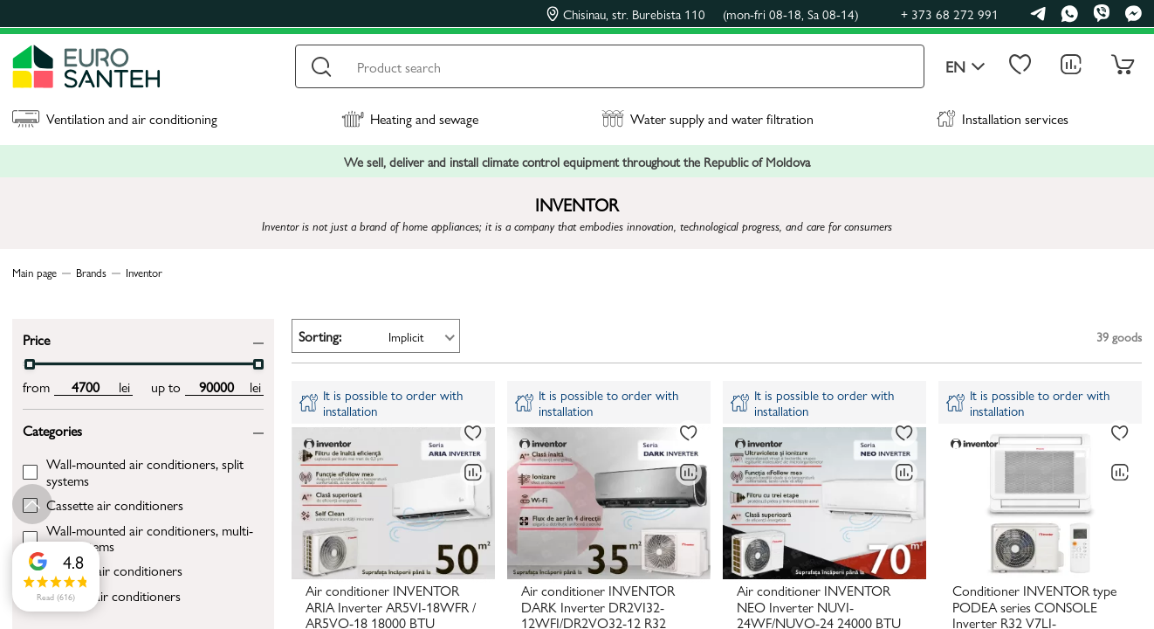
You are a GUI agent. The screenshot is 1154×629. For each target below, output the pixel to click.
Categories (52, 429)
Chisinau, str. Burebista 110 (702, 14)
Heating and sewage (409, 118)
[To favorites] (473, 433)
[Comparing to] (473, 473)
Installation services (1002, 118)
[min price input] (85, 387)
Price (36, 338)
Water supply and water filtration (707, 118)
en (965, 67)
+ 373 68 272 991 (950, 13)
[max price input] (216, 387)
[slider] (29, 364)
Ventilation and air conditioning (114, 118)
